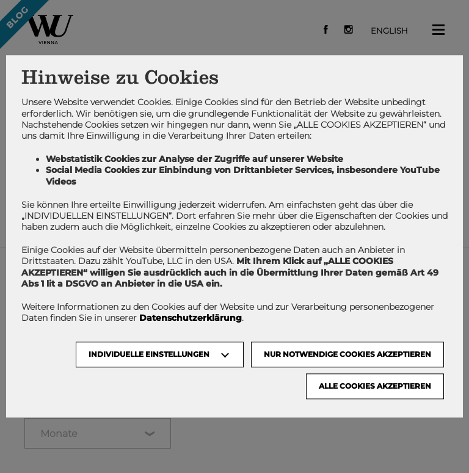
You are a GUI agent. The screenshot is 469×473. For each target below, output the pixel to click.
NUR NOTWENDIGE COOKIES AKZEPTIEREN (347, 354)
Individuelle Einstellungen (149, 354)
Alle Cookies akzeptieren (375, 386)
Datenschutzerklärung (190, 318)
